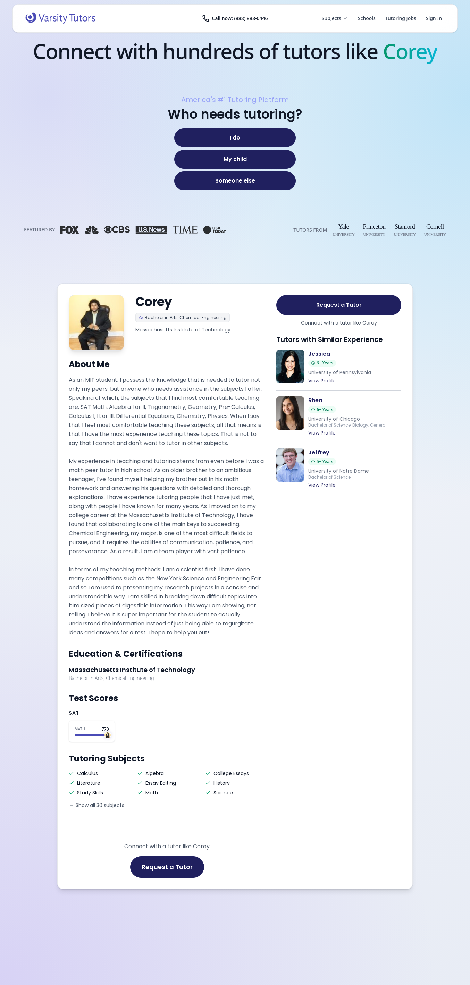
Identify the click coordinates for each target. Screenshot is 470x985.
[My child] (235, 159)
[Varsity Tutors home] (60, 18)
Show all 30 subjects (96, 805)
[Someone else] (235, 180)
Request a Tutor (167, 866)
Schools (367, 18)
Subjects (335, 18)
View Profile (322, 380)
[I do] (235, 137)
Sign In (434, 18)
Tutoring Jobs (400, 18)
